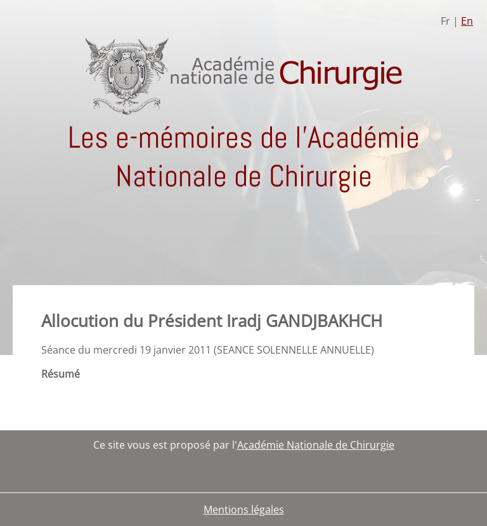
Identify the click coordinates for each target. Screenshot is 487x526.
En (467, 21)
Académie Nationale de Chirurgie (315, 445)
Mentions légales (244, 509)
